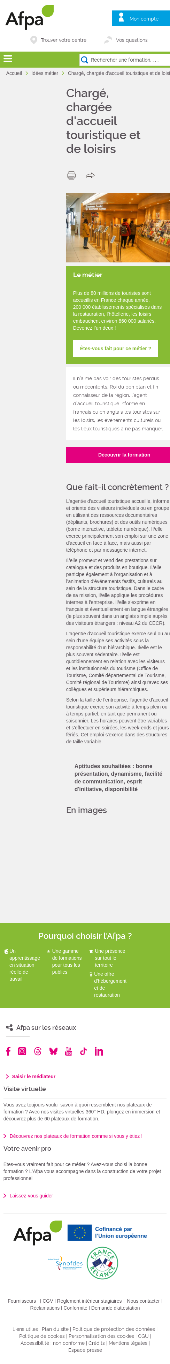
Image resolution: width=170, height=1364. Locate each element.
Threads (37, 1051)
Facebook (8, 1051)
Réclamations (45, 1308)
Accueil (14, 73)
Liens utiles (25, 1329)
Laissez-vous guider (31, 1195)
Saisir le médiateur (34, 1076)
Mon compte (144, 19)
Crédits (96, 1343)
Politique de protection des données (113, 1329)
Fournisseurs (22, 1301)
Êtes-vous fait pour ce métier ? (116, 348)
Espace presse (85, 1350)
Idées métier (45, 73)
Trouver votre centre (63, 40)
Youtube (68, 1051)
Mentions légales (128, 1343)
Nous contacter (143, 1301)
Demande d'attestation (115, 1308)
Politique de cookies (42, 1336)
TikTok (83, 1051)
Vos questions (132, 40)
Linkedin (99, 1051)
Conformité (75, 1308)
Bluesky (53, 1051)
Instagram (22, 1051)
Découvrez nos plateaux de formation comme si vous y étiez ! (76, 1136)
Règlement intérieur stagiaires (89, 1301)
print (73, 175)
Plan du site (55, 1329)
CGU (143, 1336)
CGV (47, 1301)
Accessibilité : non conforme (53, 1343)
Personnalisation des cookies (101, 1336)
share (92, 175)
